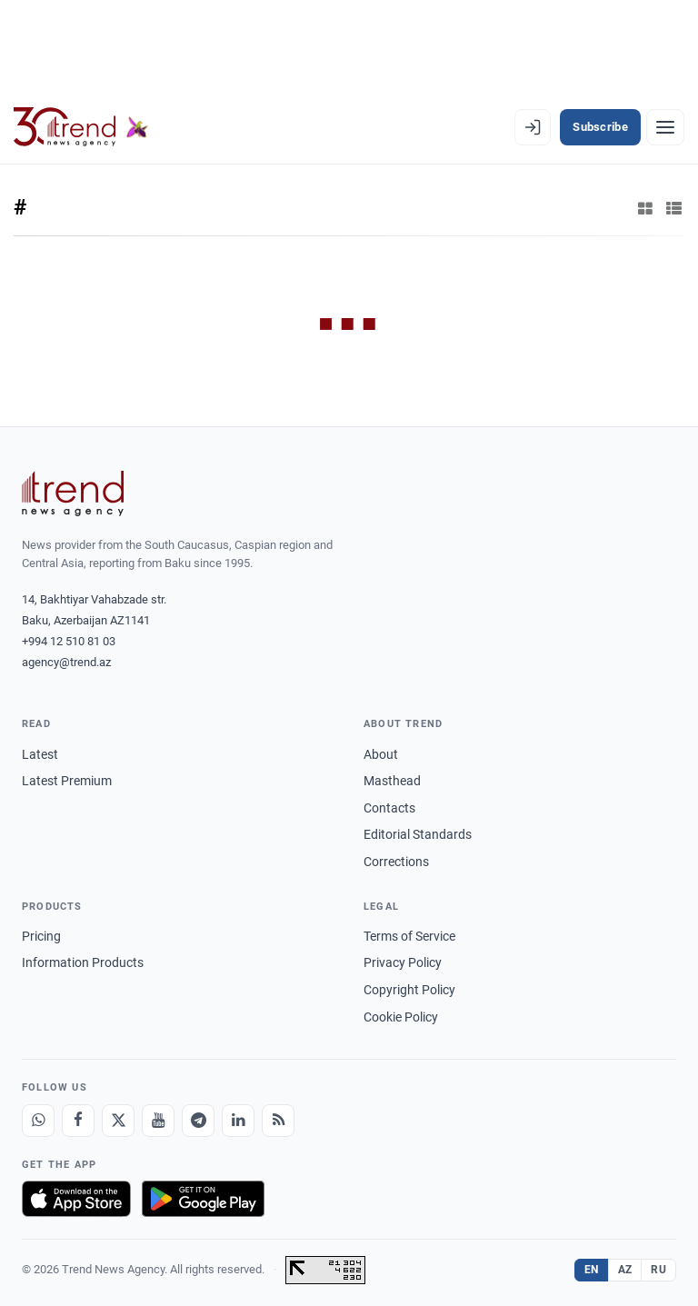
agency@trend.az (66, 662)
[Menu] (665, 127)
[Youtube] (158, 1120)
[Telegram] (198, 1120)
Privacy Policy (403, 962)
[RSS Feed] (278, 1120)
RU (658, 1269)
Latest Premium (67, 780)
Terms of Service (409, 936)
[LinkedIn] (238, 1120)
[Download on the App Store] (76, 1199)
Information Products (83, 962)
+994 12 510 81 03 (68, 641)
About (381, 754)
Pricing (41, 936)
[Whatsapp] (38, 1120)
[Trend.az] (81, 127)
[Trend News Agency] (73, 493)
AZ (625, 1269)
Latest (40, 754)
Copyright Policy (409, 989)
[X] (118, 1120)
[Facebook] (78, 1120)
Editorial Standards (418, 834)
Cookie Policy (401, 1017)
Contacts (389, 808)
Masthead (392, 780)
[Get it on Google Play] (203, 1199)
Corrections (396, 861)
